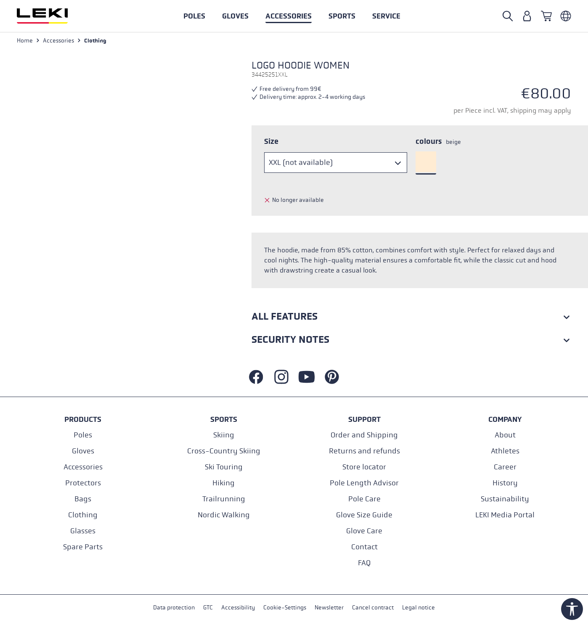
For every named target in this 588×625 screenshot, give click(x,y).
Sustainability (505, 499)
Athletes (505, 451)
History (505, 483)
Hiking (223, 483)
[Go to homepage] (51, 16)
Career (505, 467)
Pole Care (364, 499)
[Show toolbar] (572, 609)
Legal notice (418, 607)
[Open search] (507, 16)
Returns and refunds (364, 451)
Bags (82, 499)
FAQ (364, 563)
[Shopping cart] (546, 16)
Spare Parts (83, 547)
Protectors (83, 483)
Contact (364, 547)
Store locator (364, 467)
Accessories (83, 467)
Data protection (174, 607)
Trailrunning (223, 499)
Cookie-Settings (284, 607)
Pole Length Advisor (364, 483)
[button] (342, 16)
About (505, 435)
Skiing (223, 435)
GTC (208, 607)
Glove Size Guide (364, 515)
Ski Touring (224, 467)
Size (271, 141)
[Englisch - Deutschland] (565, 16)
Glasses (82, 531)
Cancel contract (373, 607)
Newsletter (329, 607)
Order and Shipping (364, 435)
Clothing (83, 515)
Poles (83, 435)
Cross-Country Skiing (223, 451)
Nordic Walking (224, 515)
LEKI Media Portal (505, 515)
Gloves (83, 451)
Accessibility (238, 607)
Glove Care (364, 531)
